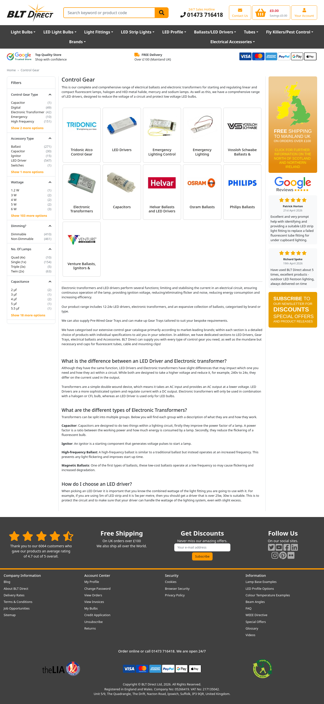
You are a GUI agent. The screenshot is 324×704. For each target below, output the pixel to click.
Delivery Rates (14, 595)
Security (171, 575)
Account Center (97, 575)
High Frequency (22, 121)
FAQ (248, 608)
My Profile (91, 582)
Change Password (97, 588)
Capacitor (18, 102)
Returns (90, 628)
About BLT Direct (16, 588)
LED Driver (18, 160)
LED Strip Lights (136, 32)
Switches (17, 165)
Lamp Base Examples (261, 582)
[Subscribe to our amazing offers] (202, 547)
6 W (14, 209)
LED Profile (172, 32)
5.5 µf (15, 308)
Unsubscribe (93, 622)
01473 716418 (201, 15)
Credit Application (97, 615)
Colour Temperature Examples (268, 595)
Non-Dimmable (22, 239)
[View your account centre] (304, 12)
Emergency (19, 116)
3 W (14, 195)
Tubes (249, 32)
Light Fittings (97, 32)
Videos (250, 635)
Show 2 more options (27, 128)
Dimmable (18, 234)
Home (11, 70)
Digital (16, 107)
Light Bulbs (21, 32)
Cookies (170, 582)
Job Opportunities (17, 608)
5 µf (14, 303)
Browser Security (177, 588)
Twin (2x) (17, 271)
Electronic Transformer (27, 112)
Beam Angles (255, 602)
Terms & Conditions (18, 602)
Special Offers (256, 622)
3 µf (14, 294)
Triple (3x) (18, 266)
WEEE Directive (256, 615)
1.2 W (15, 190)
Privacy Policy (175, 595)
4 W (14, 199)
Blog (7, 582)
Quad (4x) (18, 257)
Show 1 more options (27, 172)
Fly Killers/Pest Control (288, 32)
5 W (14, 204)
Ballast (16, 146)
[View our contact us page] (240, 12)
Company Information (22, 575)
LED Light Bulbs (58, 32)
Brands (76, 41)
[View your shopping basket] (271, 12)
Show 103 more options (29, 215)
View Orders (93, 595)
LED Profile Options (260, 588)
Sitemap (10, 615)
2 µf (14, 290)
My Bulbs (91, 608)
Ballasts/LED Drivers (213, 32)
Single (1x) (18, 262)
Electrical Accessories (231, 41)
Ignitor (16, 156)
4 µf (14, 299)
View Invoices (94, 602)
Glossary (252, 628)
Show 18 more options (28, 315)
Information (256, 575)
